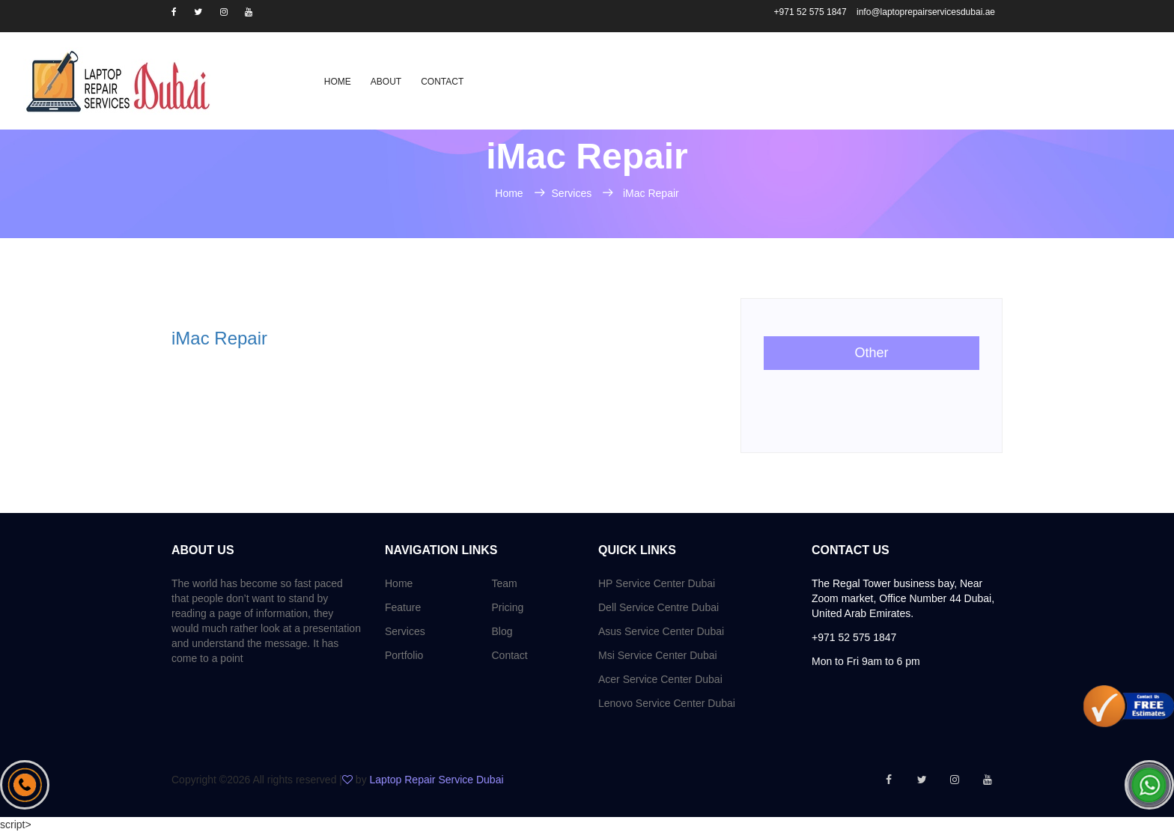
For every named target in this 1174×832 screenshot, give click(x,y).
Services (573, 193)
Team (504, 583)
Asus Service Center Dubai (661, 631)
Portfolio (404, 655)
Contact (442, 81)
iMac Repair (651, 193)
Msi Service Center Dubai (657, 655)
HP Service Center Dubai (656, 583)
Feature (403, 607)
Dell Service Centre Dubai (658, 607)
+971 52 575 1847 (811, 12)
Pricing (508, 607)
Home (337, 81)
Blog (502, 631)
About (386, 81)
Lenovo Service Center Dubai (666, 703)
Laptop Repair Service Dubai (437, 780)
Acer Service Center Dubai (660, 679)
